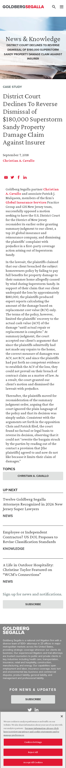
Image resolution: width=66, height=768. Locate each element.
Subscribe (33, 604)
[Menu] (59, 7)
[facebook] (18, 177)
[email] (6, 177)
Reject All (33, 753)
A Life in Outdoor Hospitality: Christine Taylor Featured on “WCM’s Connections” (28, 569)
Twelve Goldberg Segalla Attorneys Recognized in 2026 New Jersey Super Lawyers (33, 504)
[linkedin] (25, 177)
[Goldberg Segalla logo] (23, 7)
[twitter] (12, 177)
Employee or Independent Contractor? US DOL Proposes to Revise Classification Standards (30, 537)
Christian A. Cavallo (18, 160)
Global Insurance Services (26, 202)
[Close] (62, 717)
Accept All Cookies (33, 763)
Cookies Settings (33, 743)
